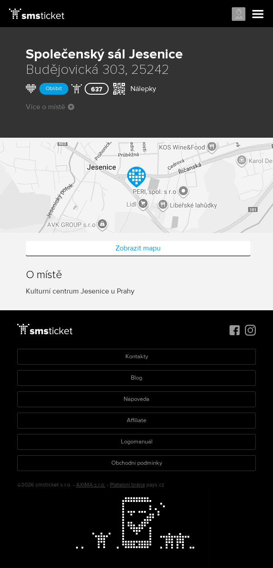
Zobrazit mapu (138, 248)
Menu (258, 14)
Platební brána (127, 484)
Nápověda (136, 399)
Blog (136, 377)
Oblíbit (54, 88)
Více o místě (50, 106)
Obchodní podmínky (136, 463)
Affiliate (136, 420)
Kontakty (136, 356)
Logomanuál (137, 441)
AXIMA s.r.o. (90, 484)
